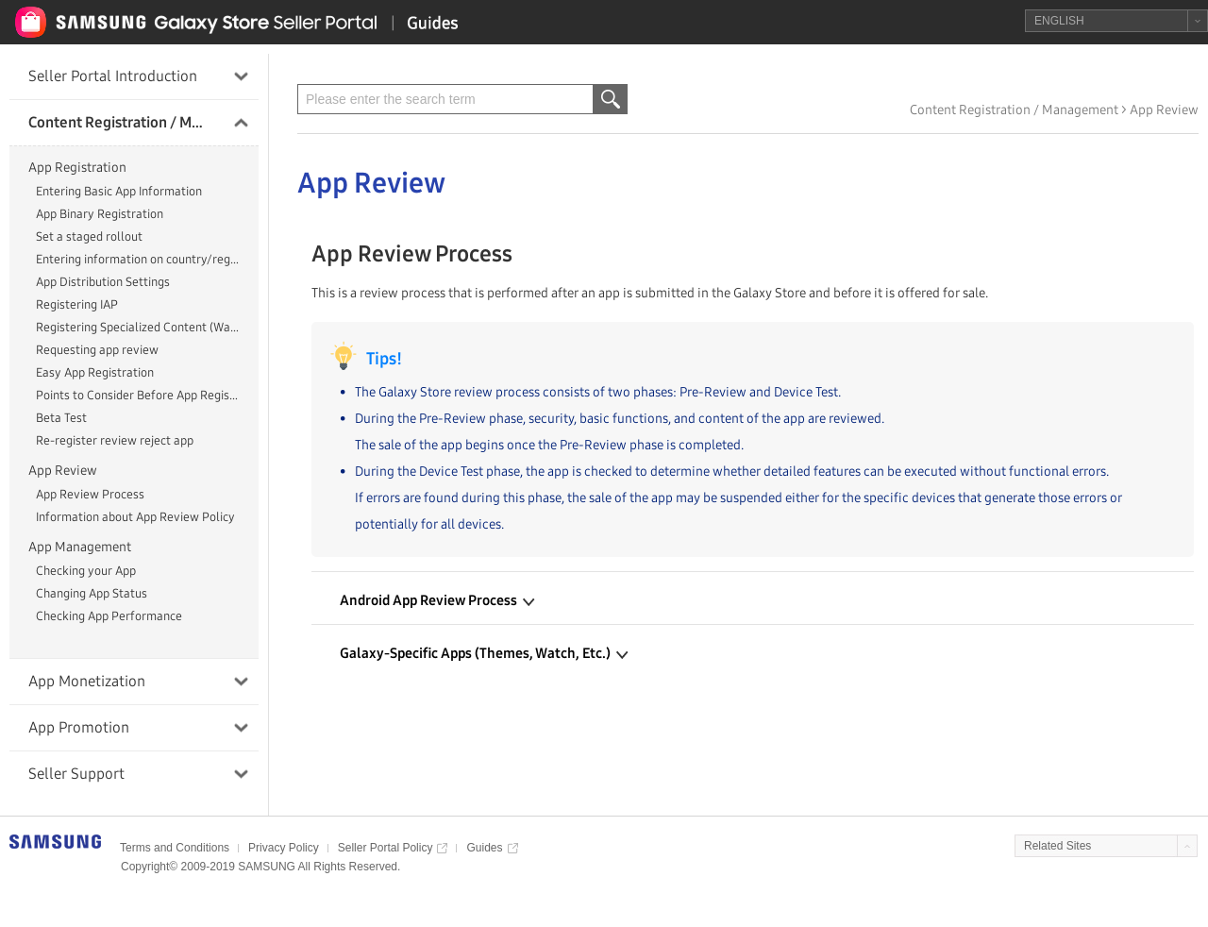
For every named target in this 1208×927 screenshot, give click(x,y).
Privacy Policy (283, 847)
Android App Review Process (437, 600)
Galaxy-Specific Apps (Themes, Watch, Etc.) (484, 653)
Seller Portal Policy (385, 847)
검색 (610, 99)
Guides (484, 847)
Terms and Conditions (174, 847)
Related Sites (1057, 845)
